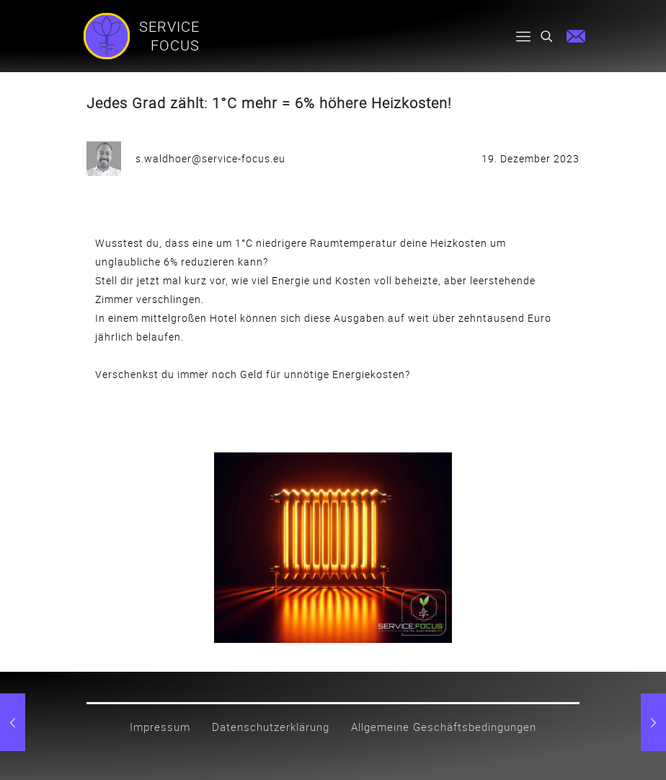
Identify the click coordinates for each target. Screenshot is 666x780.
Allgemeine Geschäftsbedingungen (443, 726)
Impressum (160, 726)
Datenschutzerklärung (270, 726)
